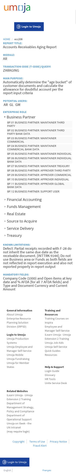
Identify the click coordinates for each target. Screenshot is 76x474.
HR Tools (50, 379)
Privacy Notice (58, 441)
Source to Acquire (22, 221)
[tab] (38, 117)
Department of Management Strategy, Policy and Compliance (20, 407)
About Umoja (15, 314)
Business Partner (21, 117)
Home (6, 39)
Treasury (14, 235)
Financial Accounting (24, 199)
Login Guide (52, 371)
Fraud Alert (40, 445)
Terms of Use (37, 441)
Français (47, 470)
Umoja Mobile (15, 355)
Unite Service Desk (56, 383)
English (7, 470)
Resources (51, 355)
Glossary (50, 375)
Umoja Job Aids (54, 343)
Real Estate (16, 213)
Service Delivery (20, 228)
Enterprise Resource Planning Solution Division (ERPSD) (19, 322)
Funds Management (24, 206)
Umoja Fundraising (18, 359)
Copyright (19, 441)
